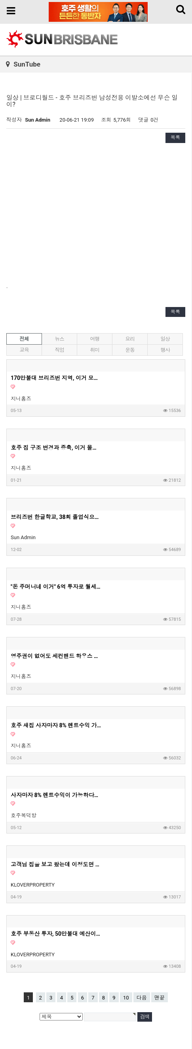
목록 (175, 137)
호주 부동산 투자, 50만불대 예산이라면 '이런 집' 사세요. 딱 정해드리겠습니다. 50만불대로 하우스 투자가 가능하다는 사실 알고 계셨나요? (56, 934)
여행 (94, 339)
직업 (59, 350)
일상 (164, 339)
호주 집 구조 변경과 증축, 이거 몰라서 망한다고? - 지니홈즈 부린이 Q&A (56, 447)
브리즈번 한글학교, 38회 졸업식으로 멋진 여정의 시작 (56, 517)
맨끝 (159, 998)
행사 (164, 350)
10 (126, 998)
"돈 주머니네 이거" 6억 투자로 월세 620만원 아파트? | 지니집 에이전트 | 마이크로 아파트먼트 (56, 587)
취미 (94, 350)
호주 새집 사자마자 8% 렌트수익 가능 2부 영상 (56, 725)
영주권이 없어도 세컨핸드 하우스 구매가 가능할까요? (56, 656)
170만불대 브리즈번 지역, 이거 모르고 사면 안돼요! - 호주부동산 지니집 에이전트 (56, 378)
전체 (24, 339)
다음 (142, 998)
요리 (129, 339)
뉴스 (59, 339)
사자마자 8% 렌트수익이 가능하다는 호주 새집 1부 (56, 795)
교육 (24, 350)
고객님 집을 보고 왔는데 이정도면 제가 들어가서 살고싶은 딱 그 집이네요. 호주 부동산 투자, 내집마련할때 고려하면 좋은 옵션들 (56, 864)
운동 (129, 350)
